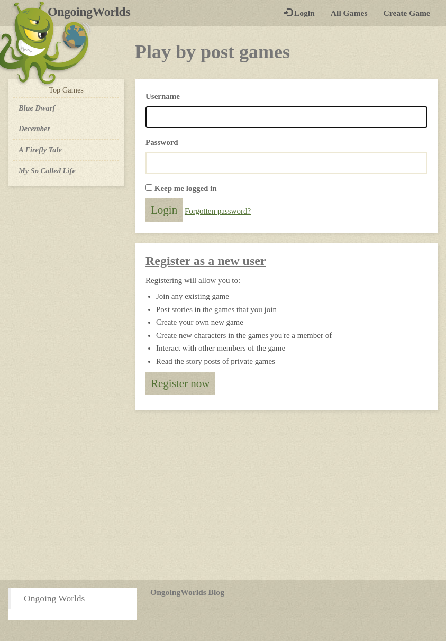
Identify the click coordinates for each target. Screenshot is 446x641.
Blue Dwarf (37, 108)
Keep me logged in (185, 188)
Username (162, 96)
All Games (349, 12)
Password (161, 142)
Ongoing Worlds (54, 598)
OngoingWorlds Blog (187, 592)
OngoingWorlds (93, 11)
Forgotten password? (218, 211)
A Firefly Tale (40, 149)
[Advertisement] (223, 495)
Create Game (407, 12)
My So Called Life (47, 171)
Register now (180, 383)
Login (299, 12)
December (34, 128)
